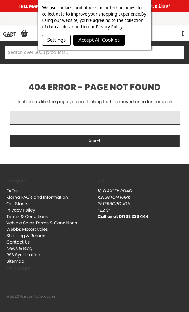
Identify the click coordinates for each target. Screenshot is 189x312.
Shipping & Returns (26, 236)
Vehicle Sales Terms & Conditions (41, 223)
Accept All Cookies (99, 40)
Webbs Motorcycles (27, 229)
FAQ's (12, 191)
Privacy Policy (20, 210)
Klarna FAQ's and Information (37, 197)
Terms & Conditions (27, 216)
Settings (56, 40)
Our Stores (17, 204)
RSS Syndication (23, 255)
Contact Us (18, 242)
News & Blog (19, 248)
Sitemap (15, 261)
